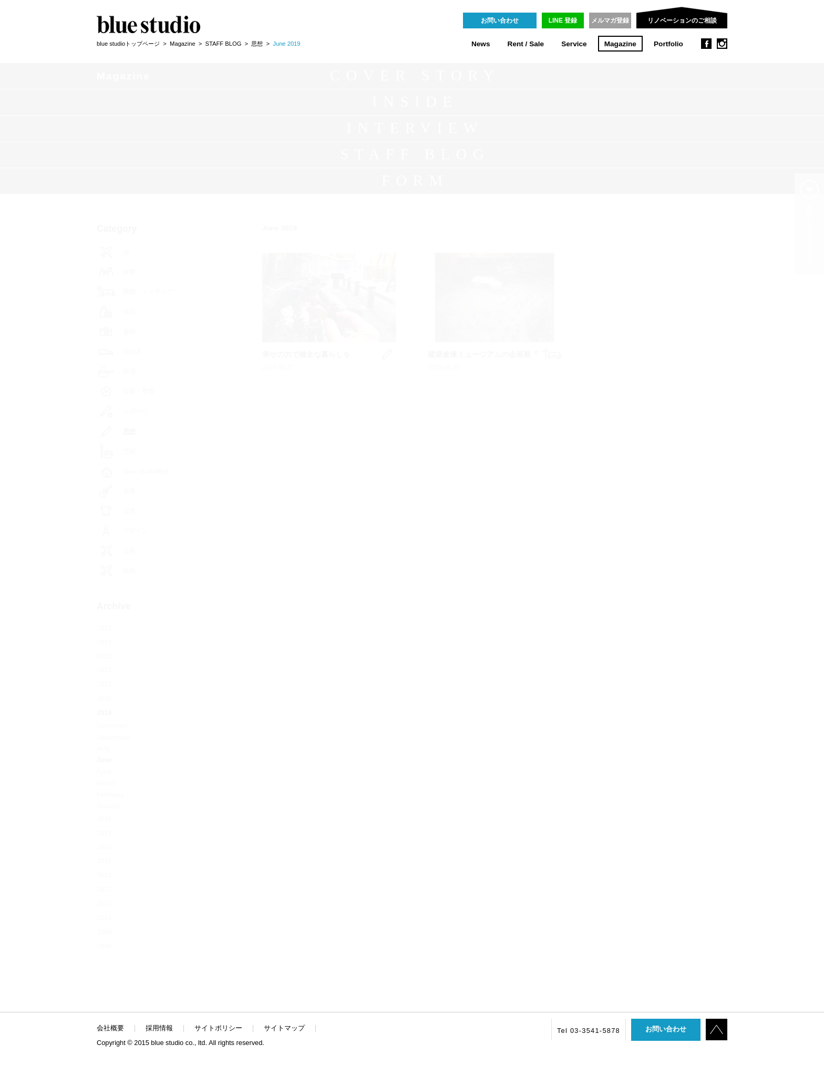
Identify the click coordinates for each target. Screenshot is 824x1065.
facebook (706, 43)
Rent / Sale (526, 44)
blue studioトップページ (128, 43)
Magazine (620, 44)
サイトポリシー (218, 1028)
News (480, 44)
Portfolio (668, 44)
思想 (257, 43)
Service (573, 44)
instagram (722, 43)
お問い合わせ (500, 20)
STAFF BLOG (223, 43)
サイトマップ (284, 1028)
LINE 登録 (563, 20)
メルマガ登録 (610, 20)
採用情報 (159, 1028)
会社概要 (110, 1028)
